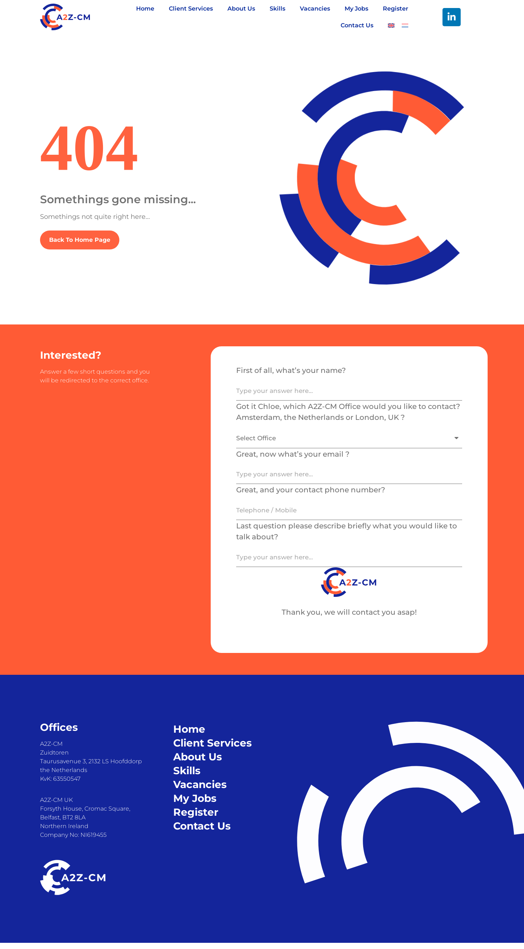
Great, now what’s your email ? (292, 456)
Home (145, 8)
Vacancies (315, 8)
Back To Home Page (79, 239)
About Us (241, 8)
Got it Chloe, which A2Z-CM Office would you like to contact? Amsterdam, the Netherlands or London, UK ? (348, 413)
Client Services (191, 8)
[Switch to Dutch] (405, 25)
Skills (277, 8)
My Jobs (356, 8)
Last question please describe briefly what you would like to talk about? (346, 536)
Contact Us (357, 25)
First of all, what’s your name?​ (291, 370)
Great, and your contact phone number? (310, 493)
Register (395, 8)
